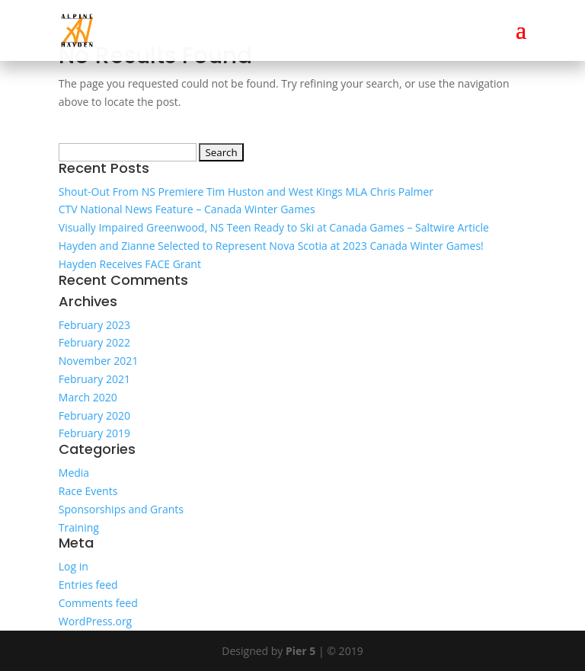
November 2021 (99, 360)
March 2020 (88, 397)
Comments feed (98, 603)
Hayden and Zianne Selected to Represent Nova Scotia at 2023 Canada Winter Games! (271, 245)
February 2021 (94, 379)
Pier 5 (300, 651)
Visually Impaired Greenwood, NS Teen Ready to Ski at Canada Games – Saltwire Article (274, 227)
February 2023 (94, 325)
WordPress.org (95, 621)
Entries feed (88, 584)
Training (79, 527)
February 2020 (94, 415)
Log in (73, 566)
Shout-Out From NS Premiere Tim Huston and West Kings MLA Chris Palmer (246, 191)
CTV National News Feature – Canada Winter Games (187, 209)
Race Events (88, 491)
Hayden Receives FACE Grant (130, 264)
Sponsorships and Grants (121, 509)
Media (74, 472)
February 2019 (94, 433)
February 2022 (94, 342)
